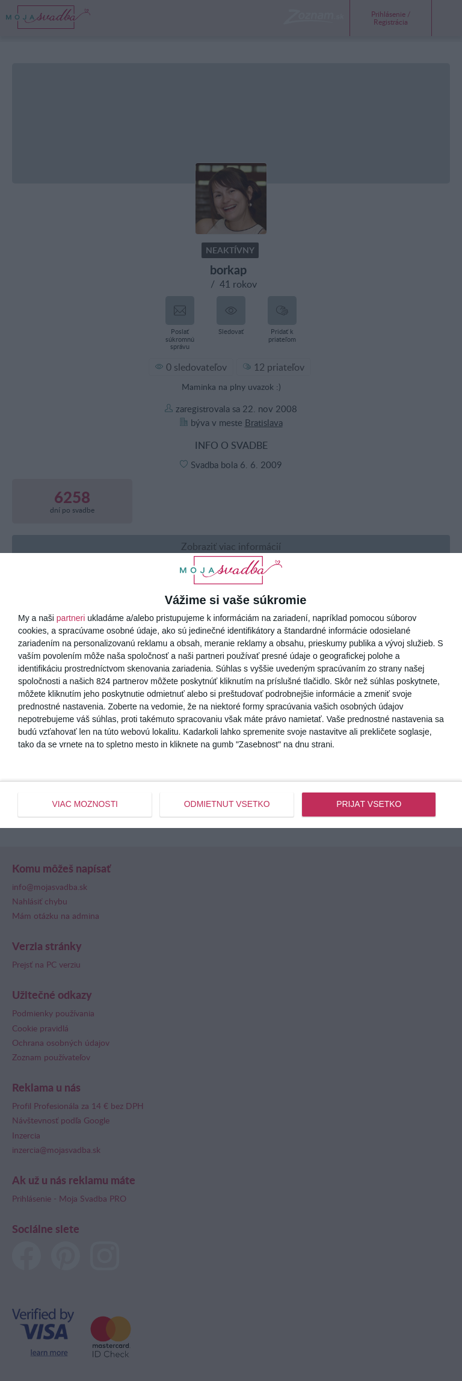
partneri (71, 618)
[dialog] (231, 690)
